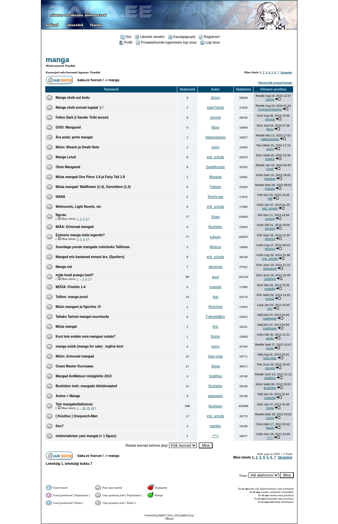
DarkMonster (215, 167)
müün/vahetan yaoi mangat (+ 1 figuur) (86, 436)
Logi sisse (210, 42)
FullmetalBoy (215, 316)
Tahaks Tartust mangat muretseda (82, 316)
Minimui (270, 228)
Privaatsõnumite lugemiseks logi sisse (166, 42)
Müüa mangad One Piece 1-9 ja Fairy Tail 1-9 (90, 177)
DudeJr (270, 159)
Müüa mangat (66, 326)
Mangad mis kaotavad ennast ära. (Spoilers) (90, 257)
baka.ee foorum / (91, 80)
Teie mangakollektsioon (74, 404)
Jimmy (215, 97)
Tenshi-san (215, 197)
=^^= (215, 436)
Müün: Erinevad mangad (75, 356)
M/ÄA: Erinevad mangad (75, 227)
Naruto (61, 215)
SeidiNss (270, 279)
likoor (216, 127)
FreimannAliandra (270, 109)
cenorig (215, 117)
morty (215, 147)
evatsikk (215, 287)
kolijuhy (215, 237)
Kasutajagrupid (181, 37)
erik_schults (215, 157)
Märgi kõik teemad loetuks (275, 82)
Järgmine (286, 72)
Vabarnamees (215, 137)
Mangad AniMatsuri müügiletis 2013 (84, 376)
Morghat (215, 177)
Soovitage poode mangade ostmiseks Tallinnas (93, 247)
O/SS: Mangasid (68, 127)
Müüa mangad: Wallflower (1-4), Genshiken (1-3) (93, 187)
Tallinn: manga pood (72, 297)
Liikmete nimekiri (149, 37)
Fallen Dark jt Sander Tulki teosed (82, 117)
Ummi (270, 418)
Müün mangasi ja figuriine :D (78, 307)
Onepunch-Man (86, 416)
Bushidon (215, 227)
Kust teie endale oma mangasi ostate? (86, 336)
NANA (60, 197)
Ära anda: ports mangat (74, 137)
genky (270, 338)
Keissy (269, 298)
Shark (215, 217)
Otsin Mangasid (68, 167)
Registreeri (209, 37)
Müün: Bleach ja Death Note (77, 147)
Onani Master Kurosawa (74, 366)
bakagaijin (215, 396)
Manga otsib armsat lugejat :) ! (79, 107)
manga (57, 60)
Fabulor (215, 187)
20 (92, 408)
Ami (215, 297)
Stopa (215, 366)
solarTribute (215, 107)
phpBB (160, 515)
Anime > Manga (68, 396)
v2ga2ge (270, 397)
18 (83, 408)
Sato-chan (215, 356)
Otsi (125, 37)
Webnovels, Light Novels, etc (78, 206)
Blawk (270, 428)
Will (269, 198)
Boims (215, 336)
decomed (215, 267)
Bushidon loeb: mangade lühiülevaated (86, 386)
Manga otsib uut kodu (73, 97)
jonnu (215, 346)
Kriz (215, 326)
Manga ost (64, 267)
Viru (270, 308)
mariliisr (215, 426)
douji (215, 277)
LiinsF (270, 168)
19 (87, 408)
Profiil (125, 42)
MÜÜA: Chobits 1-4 (71, 287)
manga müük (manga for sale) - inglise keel (89, 346)
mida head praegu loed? (75, 275)
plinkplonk (270, 268)
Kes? (60, 426)
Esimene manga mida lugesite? (80, 235)
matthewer (270, 318)
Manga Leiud (66, 157)
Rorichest (215, 307)
